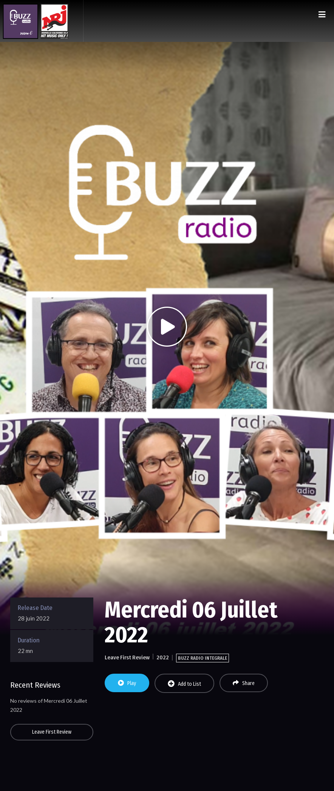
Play (127, 683)
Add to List (184, 683)
